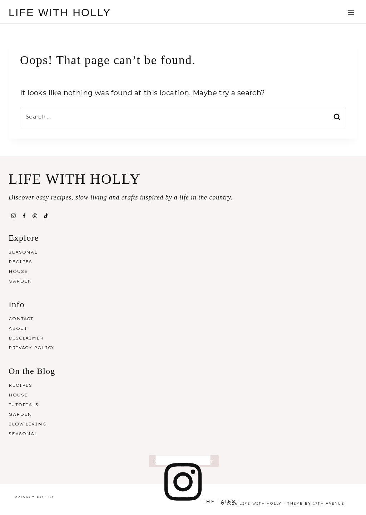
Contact (21, 318)
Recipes (20, 261)
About (18, 328)
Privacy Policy (32, 347)
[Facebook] (24, 216)
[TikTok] (45, 216)
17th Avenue (328, 503)
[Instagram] (13, 216)
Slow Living (28, 424)
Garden (20, 281)
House (18, 271)
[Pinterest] (35, 216)
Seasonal (23, 252)
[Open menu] (350, 12)
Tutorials (24, 404)
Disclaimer (26, 338)
